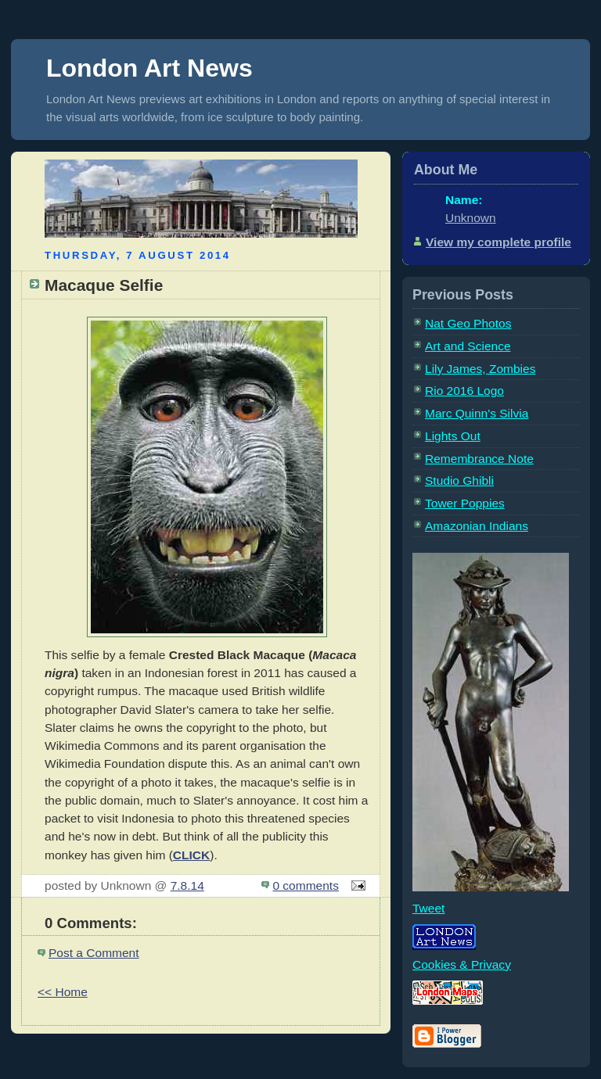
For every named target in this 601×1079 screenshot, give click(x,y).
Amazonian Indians (476, 525)
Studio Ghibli (459, 480)
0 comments (305, 885)
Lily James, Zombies (480, 368)
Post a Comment (94, 952)
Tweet (428, 908)
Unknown (470, 217)
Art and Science (468, 346)
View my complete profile (498, 242)
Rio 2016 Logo (464, 390)
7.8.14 (187, 885)
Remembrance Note (479, 458)
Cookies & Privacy (461, 964)
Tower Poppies (465, 503)
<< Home (63, 991)
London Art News (149, 68)
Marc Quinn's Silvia (476, 413)
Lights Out (452, 436)
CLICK (191, 855)
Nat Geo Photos (468, 323)
